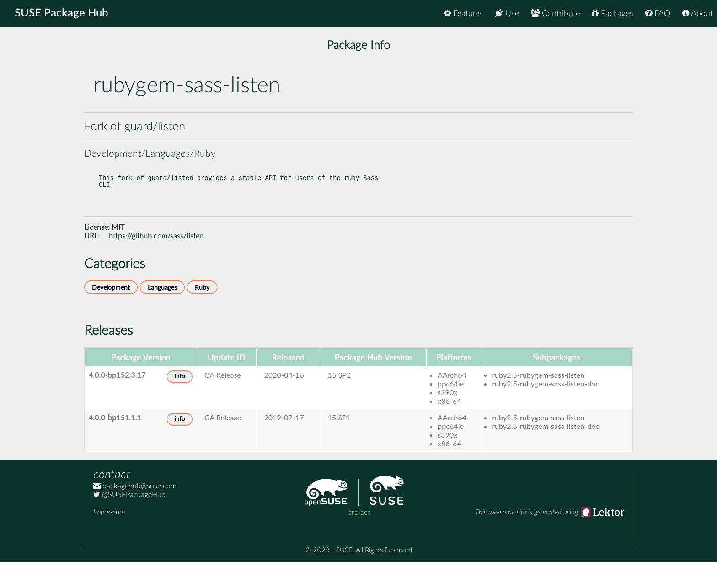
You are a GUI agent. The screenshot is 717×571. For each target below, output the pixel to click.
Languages (162, 296)
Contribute (555, 13)
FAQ (657, 13)
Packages (612, 13)
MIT (118, 236)
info (180, 386)
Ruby (202, 296)
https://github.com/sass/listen (156, 245)
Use (507, 13)
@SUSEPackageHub (129, 504)
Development (111, 296)
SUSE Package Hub (62, 13)
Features (463, 13)
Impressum (109, 521)
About (697, 13)
